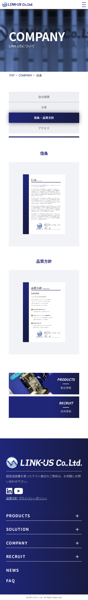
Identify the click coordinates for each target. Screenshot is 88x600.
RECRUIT (16, 556)
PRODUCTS (18, 515)
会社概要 (44, 97)
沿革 (44, 107)
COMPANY (16, 543)
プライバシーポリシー (32, 498)
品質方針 (12, 498)
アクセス (44, 128)
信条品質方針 (44, 118)
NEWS (12, 570)
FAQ (10, 580)
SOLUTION (17, 529)
